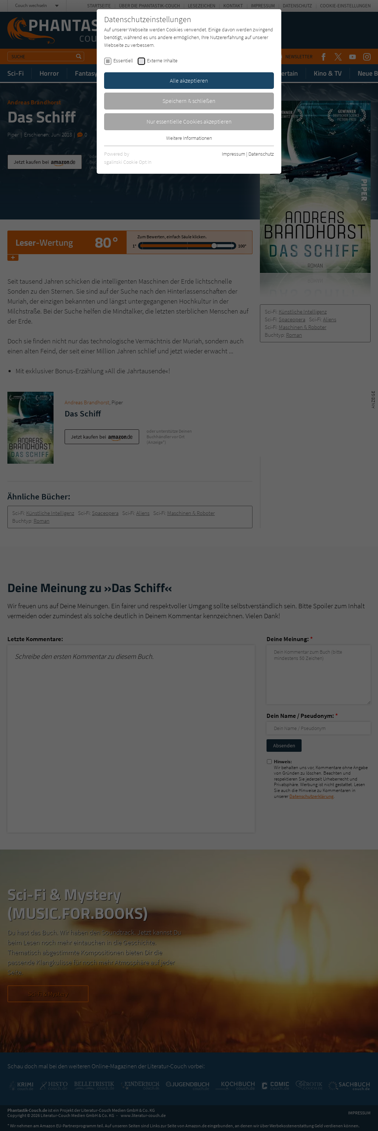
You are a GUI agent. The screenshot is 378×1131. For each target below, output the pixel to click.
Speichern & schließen (189, 100)
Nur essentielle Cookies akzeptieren (189, 121)
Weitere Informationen (189, 138)
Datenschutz (261, 154)
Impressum (233, 154)
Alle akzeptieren (189, 80)
